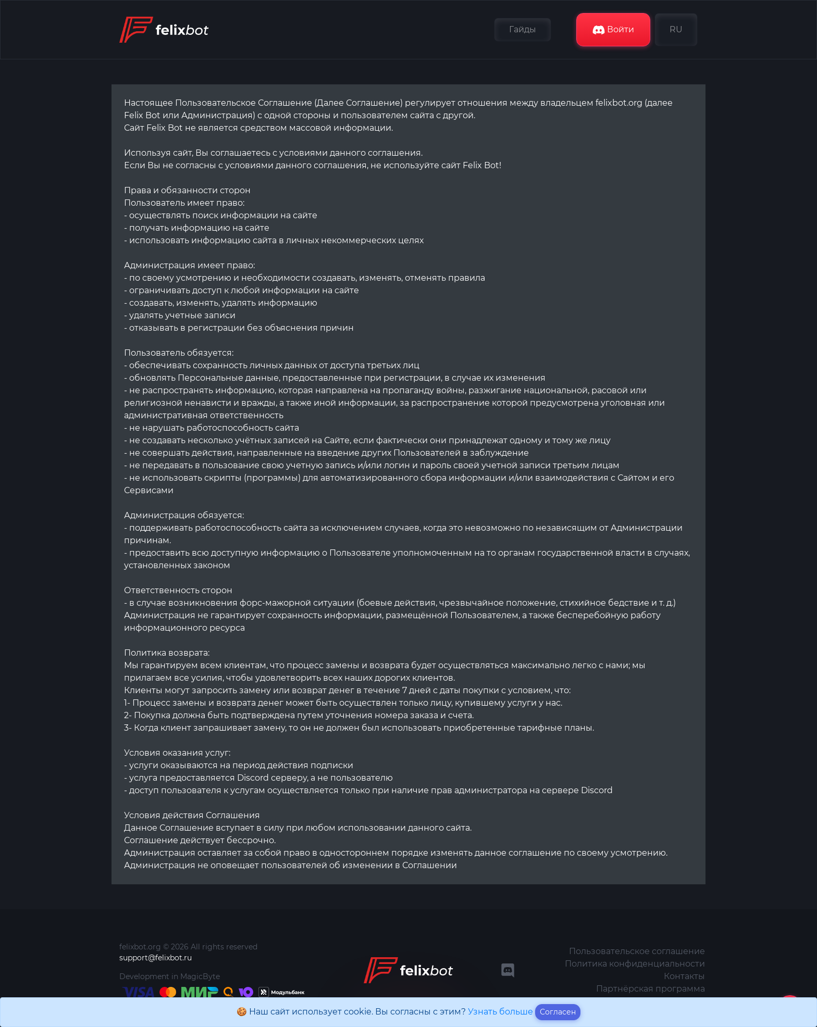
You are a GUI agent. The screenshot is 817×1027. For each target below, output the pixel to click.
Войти (613, 29)
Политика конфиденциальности (635, 964)
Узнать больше (501, 1012)
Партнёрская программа (650, 989)
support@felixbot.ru (155, 957)
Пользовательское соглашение (637, 951)
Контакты (684, 976)
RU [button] (676, 29)
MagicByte (200, 976)
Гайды (522, 29)
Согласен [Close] (558, 1012)
